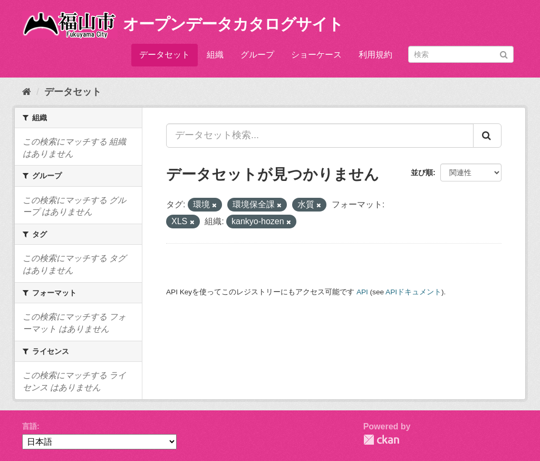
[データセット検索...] (320, 135)
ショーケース (316, 54)
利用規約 (375, 54)
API (362, 292)
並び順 (422, 172)
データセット (164, 54)
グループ (257, 54)
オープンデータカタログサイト (233, 24)
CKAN (381, 439)
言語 (29, 426)
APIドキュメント (413, 292)
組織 (215, 54)
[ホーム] (26, 92)
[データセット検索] (461, 54)
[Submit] (503, 53)
